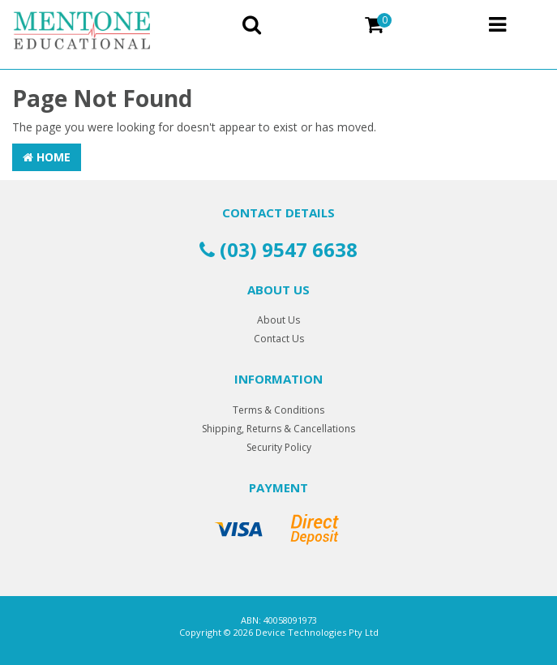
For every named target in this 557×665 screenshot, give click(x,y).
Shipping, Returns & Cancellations (278, 428)
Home (47, 157)
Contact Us (279, 338)
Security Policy (278, 447)
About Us (278, 320)
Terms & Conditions (278, 410)
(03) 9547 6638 (278, 249)
